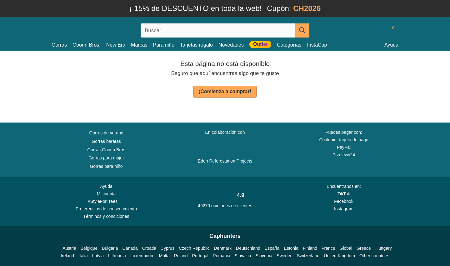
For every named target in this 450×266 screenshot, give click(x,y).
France (328, 248)
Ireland (67, 255)
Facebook (343, 201)
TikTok (344, 193)
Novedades (231, 45)
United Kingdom (339, 255)
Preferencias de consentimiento (106, 208)
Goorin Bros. (86, 45)
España (272, 248)
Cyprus (167, 248)
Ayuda (391, 45)
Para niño (164, 45)
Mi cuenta (106, 193)
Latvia (98, 255)
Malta (164, 255)
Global (346, 248)
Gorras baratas (106, 141)
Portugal (200, 255)
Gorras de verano (106, 132)
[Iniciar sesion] (367, 30)
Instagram (343, 208)
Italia (83, 255)
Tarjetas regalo (196, 45)
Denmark (223, 248)
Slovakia (243, 255)
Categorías (289, 45)
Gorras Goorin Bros (106, 149)
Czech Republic (194, 248)
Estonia (291, 248)
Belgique (89, 248)
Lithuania (117, 255)
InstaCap (317, 45)
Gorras (59, 45)
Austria (69, 248)
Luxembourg (142, 255)
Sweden (284, 255)
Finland (310, 248)
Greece (364, 248)
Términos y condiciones (106, 216)
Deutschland (248, 248)
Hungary (383, 248)
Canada (130, 248)
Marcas (139, 45)
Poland (181, 255)
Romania (221, 255)
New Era (115, 45)
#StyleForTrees (106, 201)
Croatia (149, 248)
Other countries (374, 255)
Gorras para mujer (106, 157)
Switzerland (308, 255)
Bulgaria (110, 248)
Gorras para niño (106, 166)
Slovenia (264, 255)
